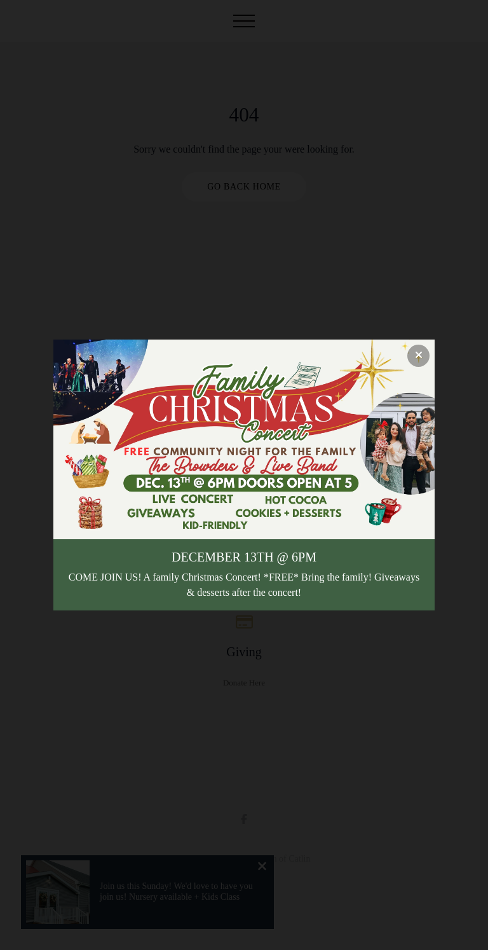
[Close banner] (418, 356)
